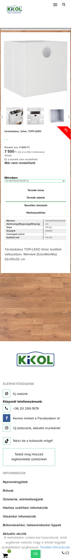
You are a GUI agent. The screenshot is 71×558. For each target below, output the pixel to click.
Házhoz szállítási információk (25, 508)
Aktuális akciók (14, 534)
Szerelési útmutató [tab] (35, 205)
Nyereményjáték (15, 482)
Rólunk (8, 490)
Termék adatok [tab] (36, 197)
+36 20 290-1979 (22, 406)
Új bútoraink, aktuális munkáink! (31, 428)
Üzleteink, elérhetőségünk (23, 499)
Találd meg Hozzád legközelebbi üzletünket (29, 457)
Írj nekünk (15, 394)
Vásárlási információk (19, 516)
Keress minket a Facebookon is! (31, 418)
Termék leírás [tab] (36, 190)
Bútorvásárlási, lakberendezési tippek (32, 525)
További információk (55, 547)
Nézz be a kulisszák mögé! (28, 441)
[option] (15, 116)
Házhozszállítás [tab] (35, 212)
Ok (35, 554)
